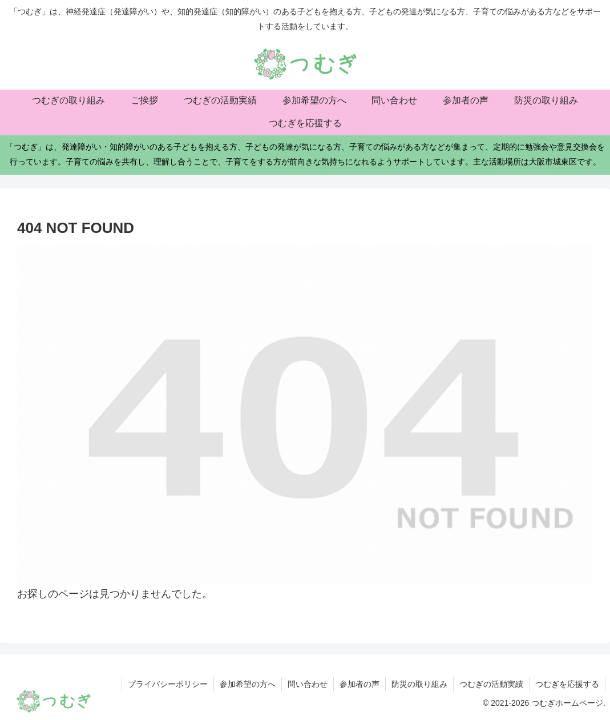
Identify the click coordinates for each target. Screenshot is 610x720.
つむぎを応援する (567, 684)
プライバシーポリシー (168, 684)
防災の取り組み (419, 684)
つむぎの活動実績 (491, 684)
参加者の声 (359, 684)
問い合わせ (308, 684)
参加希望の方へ (248, 684)
